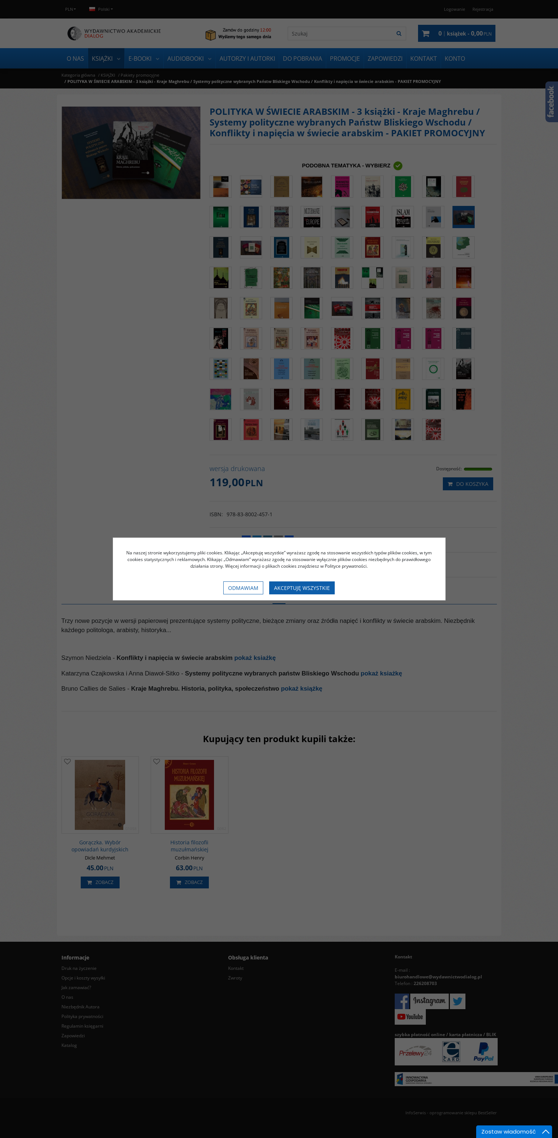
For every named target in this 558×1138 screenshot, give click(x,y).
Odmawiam (243, 587)
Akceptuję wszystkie (302, 587)
